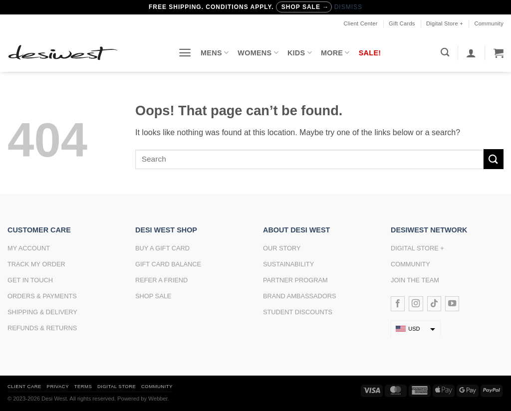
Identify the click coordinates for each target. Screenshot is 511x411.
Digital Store (116, 386)
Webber (157, 399)
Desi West (54, 399)
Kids (299, 52)
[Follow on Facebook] (398, 303)
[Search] (445, 52)
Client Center (361, 23)
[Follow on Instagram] (416, 303)
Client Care (24, 386)
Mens (215, 52)
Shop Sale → (305, 6)
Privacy (58, 386)
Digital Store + (444, 23)
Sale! (370, 53)
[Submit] (494, 159)
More (335, 52)
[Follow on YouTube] (452, 303)
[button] (185, 52)
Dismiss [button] (348, 6)
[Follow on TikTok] (434, 303)
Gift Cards (402, 23)
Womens (258, 52)
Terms (83, 386)
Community (489, 23)
